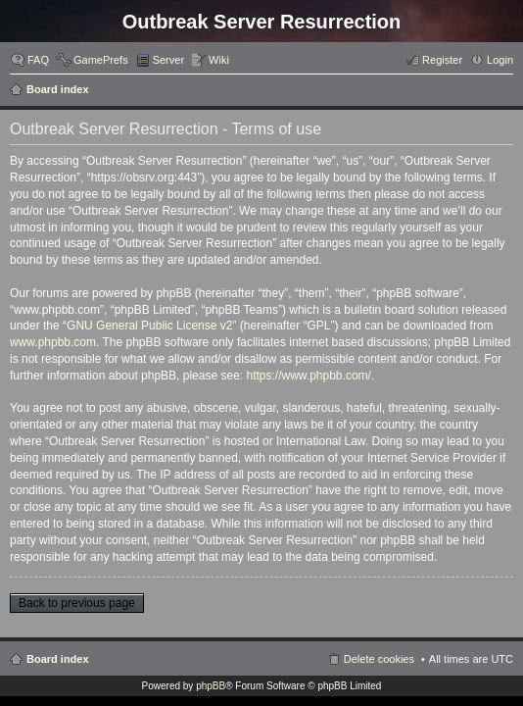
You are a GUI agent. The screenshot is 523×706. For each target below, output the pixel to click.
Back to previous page (77, 603)
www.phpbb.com (53, 342)
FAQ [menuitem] (38, 60)
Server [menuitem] (168, 60)
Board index (57, 89)
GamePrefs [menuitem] (100, 60)
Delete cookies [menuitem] (379, 659)
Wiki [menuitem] (219, 60)
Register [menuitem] (442, 60)
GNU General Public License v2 (149, 325)
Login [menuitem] (500, 60)
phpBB (210, 686)
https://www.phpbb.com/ (308, 375)
